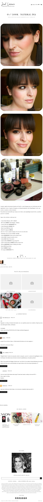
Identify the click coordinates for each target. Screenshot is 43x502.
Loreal (18, 17)
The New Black (6, 317)
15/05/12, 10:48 (8, 337)
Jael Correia (6, 352)
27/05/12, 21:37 (10, 385)
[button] (32, 4)
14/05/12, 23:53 (13, 317)
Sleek (28, 17)
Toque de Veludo (37, 425)
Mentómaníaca (11, 291)
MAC (20, 17)
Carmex (12, 17)
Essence (15, 17)
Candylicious (27, 424)
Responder (4, 347)
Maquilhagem (23, 17)
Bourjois (9, 17)
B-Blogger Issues (16, 425)
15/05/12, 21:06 (10, 370)
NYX (26, 17)
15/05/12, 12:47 (11, 352)
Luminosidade (32, 291)
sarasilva (5, 385)
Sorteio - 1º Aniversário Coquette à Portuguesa (5, 426)
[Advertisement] (21, 441)
